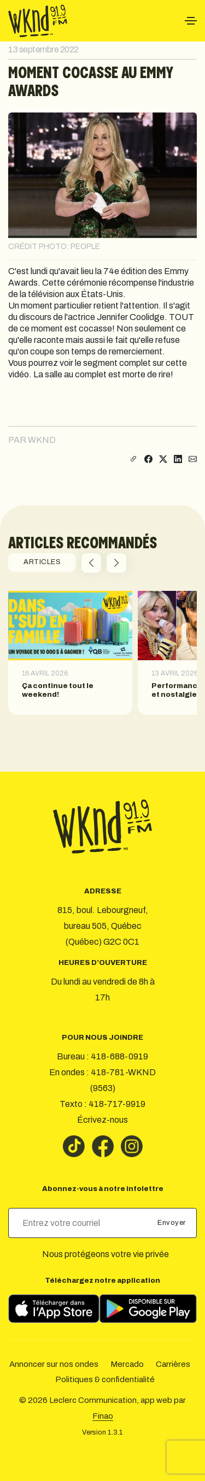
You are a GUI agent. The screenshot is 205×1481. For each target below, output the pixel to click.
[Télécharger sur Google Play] (148, 1308)
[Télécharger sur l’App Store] (53, 1308)
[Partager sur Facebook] (148, 459)
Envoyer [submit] (172, 1223)
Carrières (173, 1364)
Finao (102, 1416)
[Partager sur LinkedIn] (178, 459)
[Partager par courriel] (193, 459)
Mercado (127, 1364)
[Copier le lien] (132, 459)
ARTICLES (42, 562)
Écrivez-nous (102, 1119)
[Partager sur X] (163, 459)
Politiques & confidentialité (105, 1379)
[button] (91, 563)
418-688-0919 (119, 1056)
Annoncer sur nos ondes (53, 1364)
